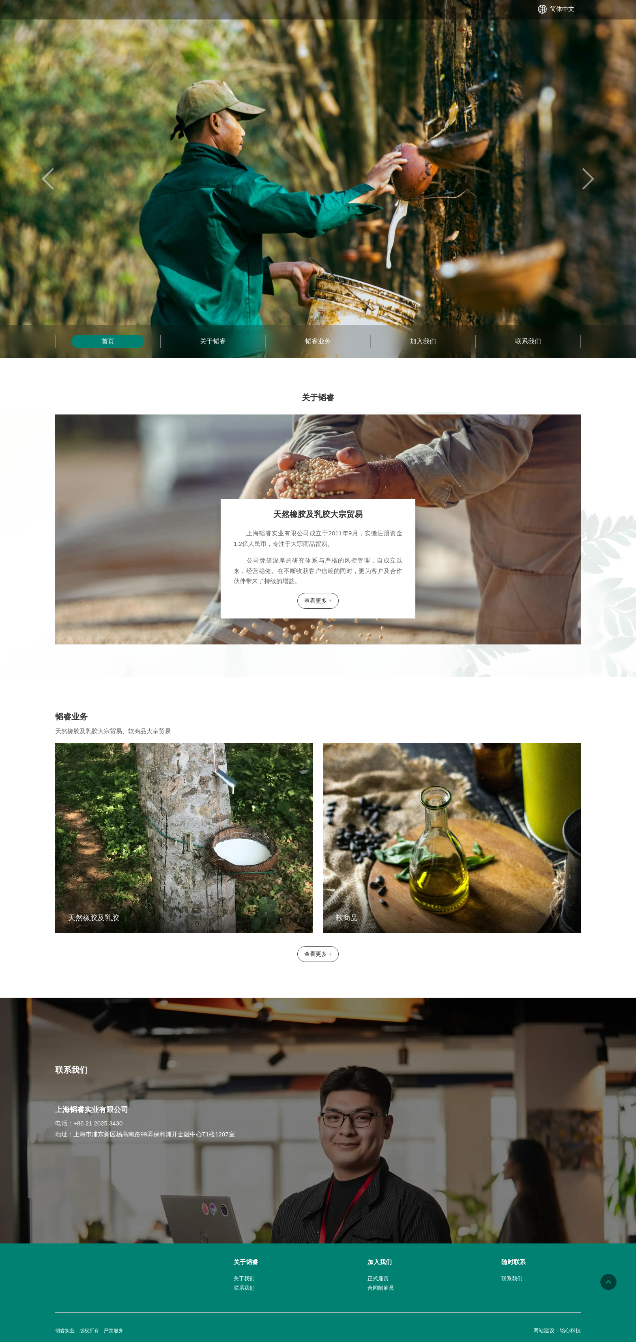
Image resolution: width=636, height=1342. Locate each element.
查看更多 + (318, 600)
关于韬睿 (213, 341)
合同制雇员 (380, 1288)
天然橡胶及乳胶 (93, 918)
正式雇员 (378, 1278)
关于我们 (244, 1278)
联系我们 (528, 341)
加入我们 (423, 341)
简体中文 (562, 8)
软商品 (347, 918)
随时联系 (513, 1261)
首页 (107, 341)
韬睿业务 (318, 341)
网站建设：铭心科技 (557, 1330)
